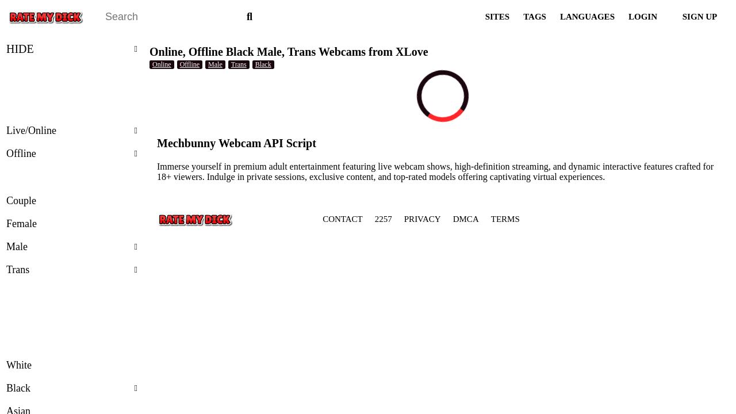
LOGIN (642, 16)
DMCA (466, 219)
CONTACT (343, 219)
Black (71, 388)
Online (161, 64)
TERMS (505, 219)
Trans (71, 269)
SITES (497, 16)
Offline (71, 153)
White (19, 365)
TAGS (534, 16)
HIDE (71, 49)
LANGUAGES (587, 16)
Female (21, 223)
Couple (21, 200)
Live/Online (71, 130)
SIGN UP (700, 16)
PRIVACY (422, 219)
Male (71, 246)
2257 (383, 219)
